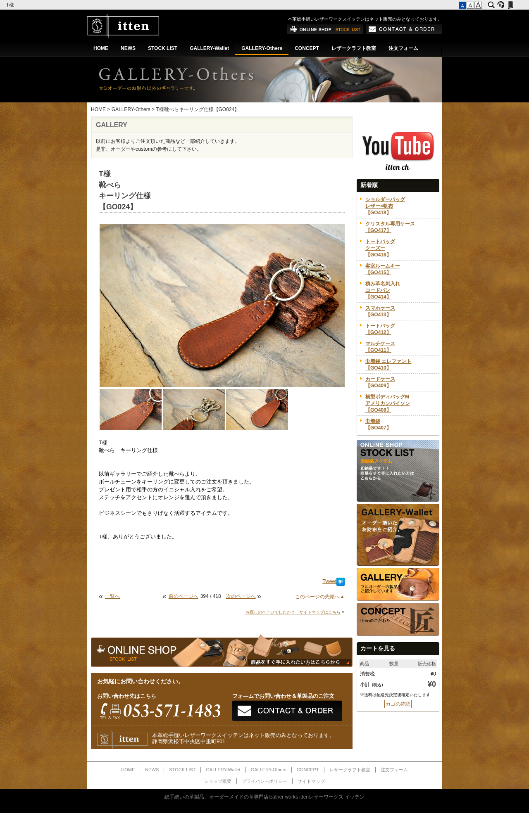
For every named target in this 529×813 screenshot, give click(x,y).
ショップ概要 (217, 781)
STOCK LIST (162, 48)
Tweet (329, 581)
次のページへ (241, 596)
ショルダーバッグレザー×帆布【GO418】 (385, 206)
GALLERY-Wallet (209, 48)
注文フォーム (403, 48)
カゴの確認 (398, 704)
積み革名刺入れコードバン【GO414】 (382, 290)
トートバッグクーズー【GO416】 (380, 248)
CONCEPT (307, 48)
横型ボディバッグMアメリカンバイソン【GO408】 (387, 403)
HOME (100, 48)
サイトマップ (311, 781)
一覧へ (112, 596)
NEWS (128, 48)
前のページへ (183, 596)
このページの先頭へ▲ (320, 597)
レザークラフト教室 (353, 48)
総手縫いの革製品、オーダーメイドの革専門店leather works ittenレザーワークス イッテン (264, 797)
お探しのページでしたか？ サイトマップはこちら (293, 612)
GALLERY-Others (261, 48)
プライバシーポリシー (264, 781)
